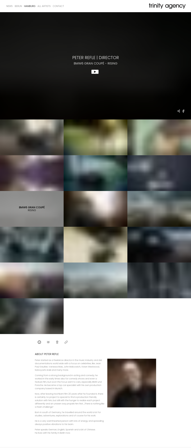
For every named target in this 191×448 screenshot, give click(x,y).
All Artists (44, 6)
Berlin (18, 6)
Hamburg (29, 6)
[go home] (167, 6)
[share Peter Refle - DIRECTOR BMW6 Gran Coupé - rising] (179, 111)
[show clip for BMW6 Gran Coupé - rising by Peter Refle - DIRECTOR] (95, 65)
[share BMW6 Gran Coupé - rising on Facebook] (183, 112)
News (9, 6)
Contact (58, 6)
